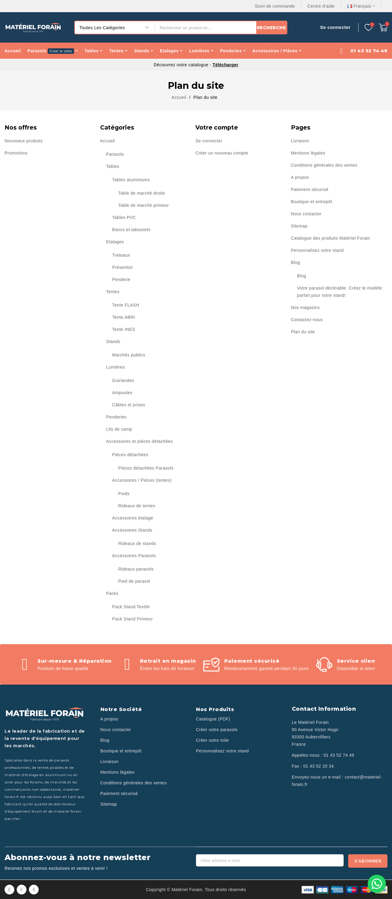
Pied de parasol (134, 581)
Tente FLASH (125, 305)
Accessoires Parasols (134, 555)
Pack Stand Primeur (132, 618)
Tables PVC (124, 217)
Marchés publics (128, 354)
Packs (112, 593)
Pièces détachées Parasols (145, 468)
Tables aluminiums (131, 179)
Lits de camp (119, 429)
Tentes (113, 291)
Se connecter (208, 140)
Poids (124, 493)
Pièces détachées (130, 454)
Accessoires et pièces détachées (139, 441)
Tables (112, 166)
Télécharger (225, 64)
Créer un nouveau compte (221, 153)
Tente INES (123, 329)
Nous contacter (306, 213)
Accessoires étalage (132, 517)
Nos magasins (305, 307)
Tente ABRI (123, 317)
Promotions (16, 153)
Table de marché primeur (143, 205)
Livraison (300, 140)
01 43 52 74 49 (339, 755)
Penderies (116, 417)
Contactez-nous (307, 319)
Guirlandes (123, 380)
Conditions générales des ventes (324, 165)
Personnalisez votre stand (317, 250)
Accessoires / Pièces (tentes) (142, 480)
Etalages (115, 241)
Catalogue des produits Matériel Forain (330, 238)
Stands (113, 341)
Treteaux (121, 255)
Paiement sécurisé (310, 189)
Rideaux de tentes (136, 505)
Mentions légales (308, 153)
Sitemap (299, 226)
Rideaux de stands (137, 543)
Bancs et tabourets (131, 229)
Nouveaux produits (24, 140)
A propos (300, 177)
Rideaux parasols (136, 569)
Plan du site (303, 331)
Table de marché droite (141, 193)
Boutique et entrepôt (311, 201)
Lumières (115, 367)
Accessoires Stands (132, 530)
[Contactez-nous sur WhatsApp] (377, 884)
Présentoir (122, 267)
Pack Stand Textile (131, 606)
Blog (295, 262)
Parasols (115, 154)
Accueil (107, 140)
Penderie (121, 279)
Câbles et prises (128, 404)
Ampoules (122, 392)
